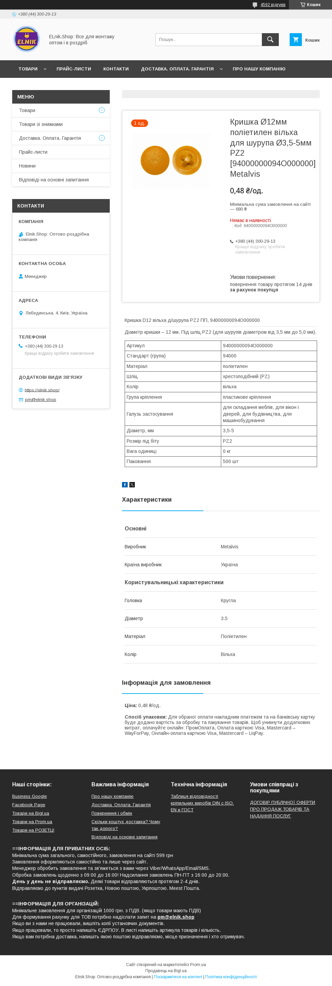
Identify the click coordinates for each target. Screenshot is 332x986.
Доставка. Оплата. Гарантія (177, 68)
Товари (28, 68)
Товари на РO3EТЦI (33, 830)
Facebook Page (28, 804)
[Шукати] (270, 39)
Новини (28, 86)
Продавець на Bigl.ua (166, 970)
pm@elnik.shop (40, 399)
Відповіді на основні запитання (125, 86)
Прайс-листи (74, 68)
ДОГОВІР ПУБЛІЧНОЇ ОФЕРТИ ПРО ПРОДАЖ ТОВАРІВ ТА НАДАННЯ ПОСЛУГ (282, 809)
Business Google (29, 796)
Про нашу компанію (259, 68)
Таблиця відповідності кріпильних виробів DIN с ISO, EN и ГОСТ (202, 803)
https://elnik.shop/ (42, 389)
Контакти (116, 68)
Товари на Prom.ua (32, 821)
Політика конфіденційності (231, 976)
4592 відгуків (273, 4)
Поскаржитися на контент (178, 976)
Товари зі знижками (41, 124)
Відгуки (60, 86)
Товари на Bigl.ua (30, 813)
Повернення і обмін (111, 813)
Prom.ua (198, 964)
